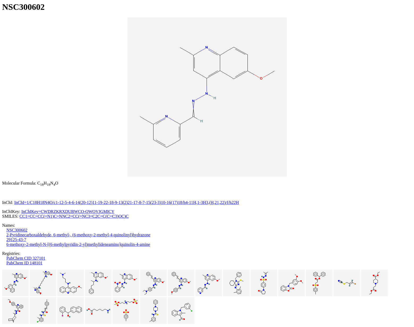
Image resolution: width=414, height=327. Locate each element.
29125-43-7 (16, 239)
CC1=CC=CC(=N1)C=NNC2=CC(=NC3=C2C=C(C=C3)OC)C (74, 216)
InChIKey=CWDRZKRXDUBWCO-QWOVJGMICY (67, 211)
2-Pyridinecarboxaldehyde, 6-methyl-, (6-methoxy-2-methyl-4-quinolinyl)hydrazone (78, 235)
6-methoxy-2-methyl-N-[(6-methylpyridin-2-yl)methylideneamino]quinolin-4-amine (78, 244)
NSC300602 (16, 230)
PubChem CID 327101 (25, 258)
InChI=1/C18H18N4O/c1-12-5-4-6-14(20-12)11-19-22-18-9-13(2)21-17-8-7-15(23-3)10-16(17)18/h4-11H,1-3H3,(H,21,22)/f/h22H (126, 202)
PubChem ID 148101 (24, 263)
